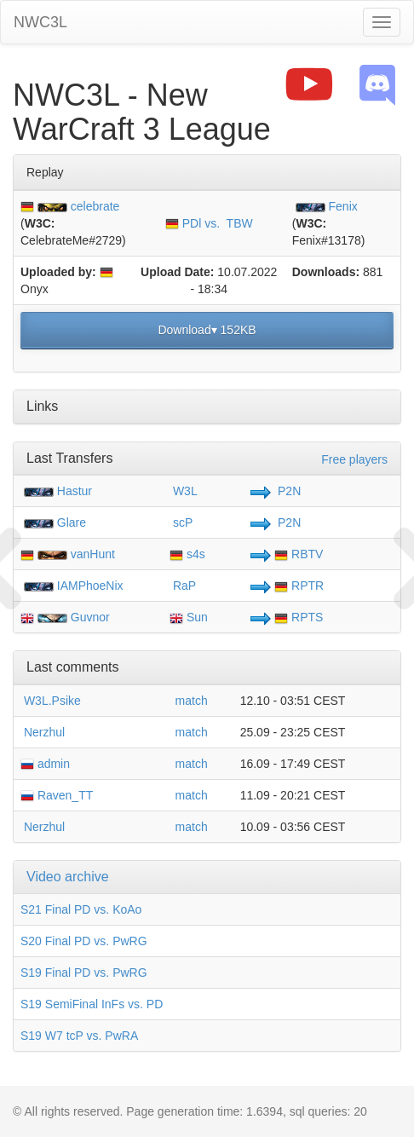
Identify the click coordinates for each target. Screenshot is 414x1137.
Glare (71, 522)
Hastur (74, 491)
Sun (189, 617)
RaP (183, 585)
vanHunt (93, 554)
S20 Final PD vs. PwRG (83, 941)
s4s (187, 554)
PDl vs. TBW (209, 223)
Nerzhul (42, 732)
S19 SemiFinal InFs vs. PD (91, 1004)
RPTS (298, 617)
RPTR (299, 585)
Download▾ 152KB (207, 330)
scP (181, 522)
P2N (287, 491)
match (191, 700)
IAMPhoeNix (90, 585)
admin (45, 764)
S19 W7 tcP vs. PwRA (79, 1035)
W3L (184, 491)
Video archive (67, 876)
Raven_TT (56, 795)
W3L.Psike (50, 700)
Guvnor (90, 617)
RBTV (298, 554)
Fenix (343, 206)
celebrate (95, 206)
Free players (354, 459)
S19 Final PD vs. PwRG (83, 972)
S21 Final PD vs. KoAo (80, 909)
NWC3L (40, 22)
